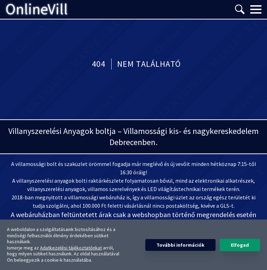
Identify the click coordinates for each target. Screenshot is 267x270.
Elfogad (240, 245)
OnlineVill (37, 9)
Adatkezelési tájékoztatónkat (71, 248)
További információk (180, 245)
